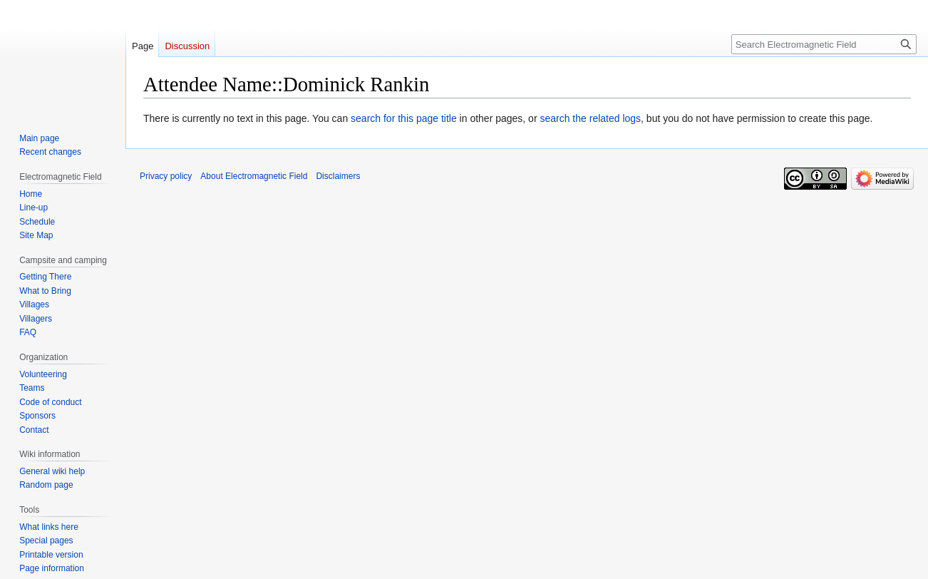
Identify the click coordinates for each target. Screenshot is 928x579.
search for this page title (404, 118)
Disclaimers (338, 176)
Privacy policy (166, 176)
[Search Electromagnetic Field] (824, 44)
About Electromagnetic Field (253, 176)
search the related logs (590, 118)
